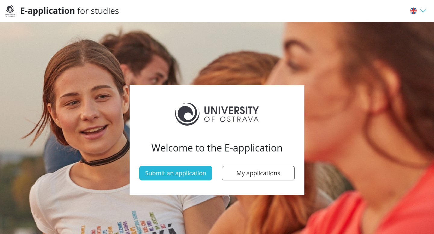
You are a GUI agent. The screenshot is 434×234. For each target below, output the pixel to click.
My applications (258, 173)
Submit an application (175, 173)
